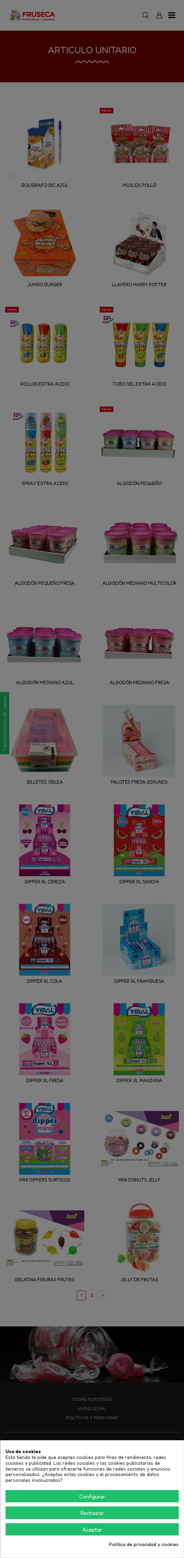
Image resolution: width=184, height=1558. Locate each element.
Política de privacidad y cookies (144, 1544)
